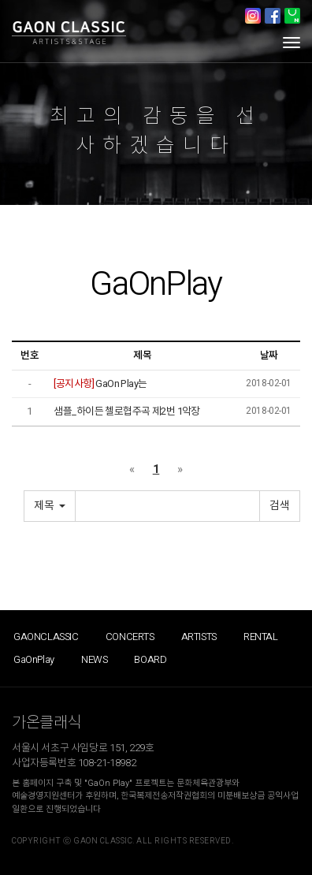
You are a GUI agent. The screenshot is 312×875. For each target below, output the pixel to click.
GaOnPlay (33, 659)
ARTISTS (199, 636)
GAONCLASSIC (46, 636)
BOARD (150, 659)
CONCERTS (130, 636)
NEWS (94, 659)
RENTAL (260, 636)
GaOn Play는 (100, 383)
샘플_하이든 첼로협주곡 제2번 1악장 (126, 411)
